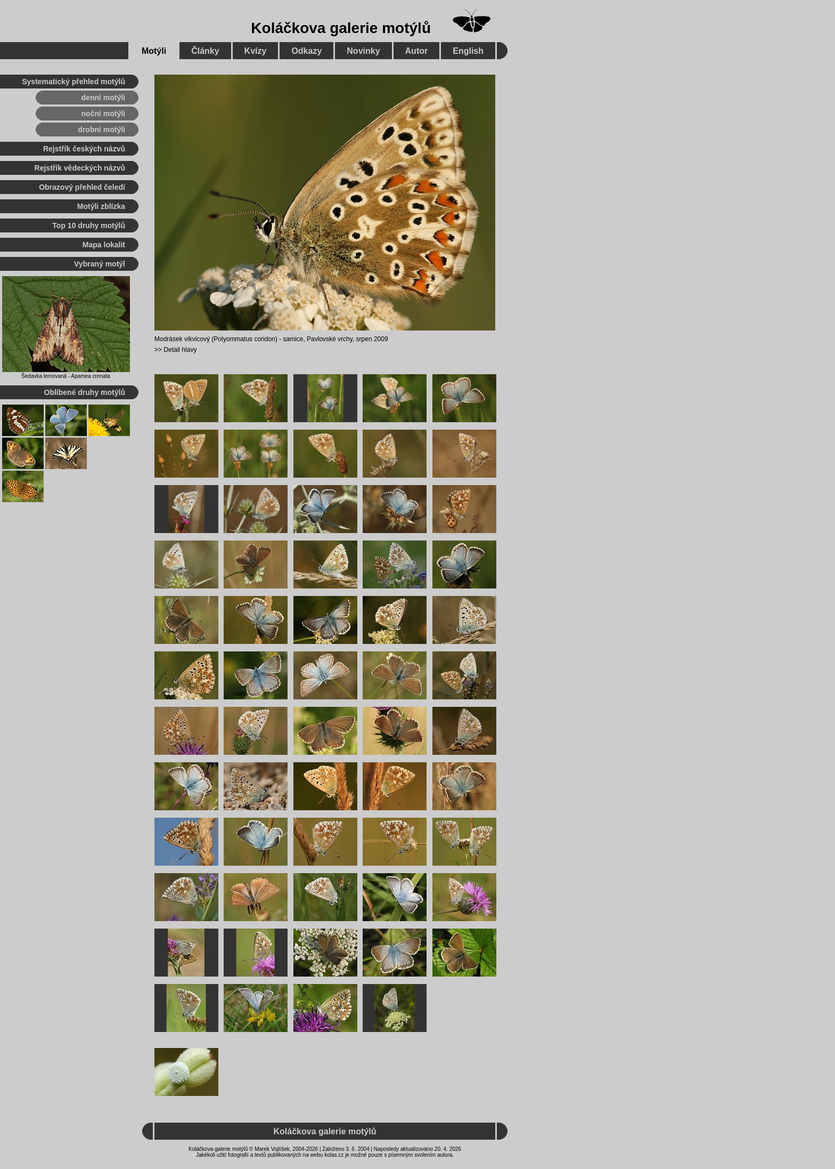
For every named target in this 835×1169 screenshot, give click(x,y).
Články (205, 50)
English (468, 50)
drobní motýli (101, 129)
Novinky (363, 50)
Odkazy (306, 50)
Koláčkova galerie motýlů (341, 28)
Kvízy (255, 50)
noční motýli (103, 113)
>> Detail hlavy (175, 349)
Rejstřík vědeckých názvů (80, 168)
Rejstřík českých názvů (84, 148)
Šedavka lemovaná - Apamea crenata (65, 376)
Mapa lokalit (104, 244)
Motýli (154, 50)
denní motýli (103, 97)
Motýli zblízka (101, 206)
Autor (416, 50)
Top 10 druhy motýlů (88, 225)
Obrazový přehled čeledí (82, 187)
